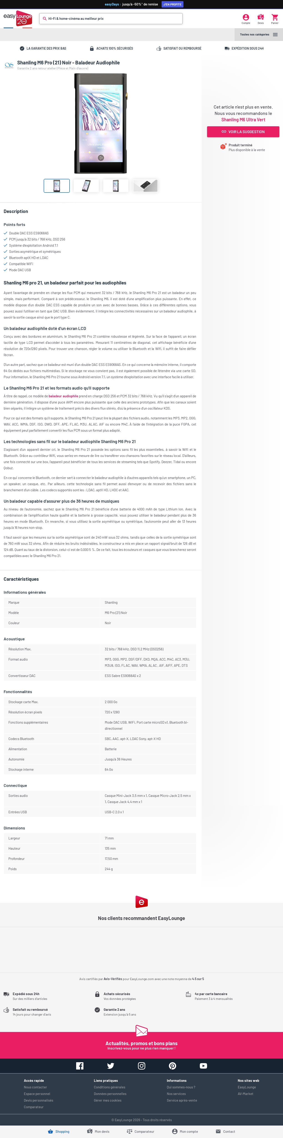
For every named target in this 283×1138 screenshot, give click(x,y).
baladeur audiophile (63, 396)
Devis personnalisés (38, 1100)
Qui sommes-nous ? (181, 1087)
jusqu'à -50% (143, 4)
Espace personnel (37, 1094)
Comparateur (34, 1107)
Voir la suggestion (243, 131)
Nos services (176, 1094)
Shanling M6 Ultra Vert (243, 119)
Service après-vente (182, 1100)
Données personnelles (110, 1094)
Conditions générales (109, 1087)
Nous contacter (35, 1087)
